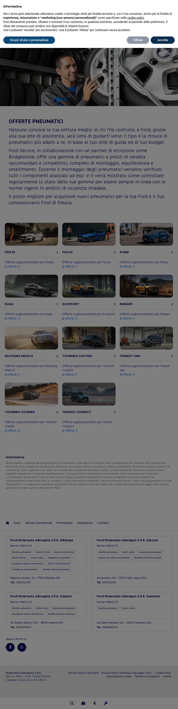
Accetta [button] (162, 39)
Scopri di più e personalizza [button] (29, 39)
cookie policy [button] (135, 17)
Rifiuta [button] (138, 39)
